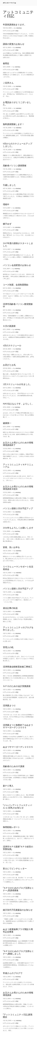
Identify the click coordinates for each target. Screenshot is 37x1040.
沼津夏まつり (9, 705)
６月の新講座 (9, 326)
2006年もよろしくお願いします (18, 528)
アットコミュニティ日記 (11, 30)
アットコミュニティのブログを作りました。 (18, 628)
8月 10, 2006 (7, 288)
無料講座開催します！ (13, 124)
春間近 (6, 63)
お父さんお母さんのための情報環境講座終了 (18, 443)
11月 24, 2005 (7, 1020)
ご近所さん (8, 83)
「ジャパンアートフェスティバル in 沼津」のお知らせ (17, 806)
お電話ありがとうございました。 (17, 103)
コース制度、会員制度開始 (15, 285)
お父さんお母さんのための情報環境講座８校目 (18, 487)
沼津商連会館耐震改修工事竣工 (17, 667)
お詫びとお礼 (9, 365)
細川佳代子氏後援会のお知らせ (18, 910)
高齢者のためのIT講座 (13, 766)
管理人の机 (8, 647)
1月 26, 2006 (7, 448)
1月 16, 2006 (7, 512)
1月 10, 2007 (6, 249)
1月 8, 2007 (6, 268)
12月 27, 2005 (7, 550)
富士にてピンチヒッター (15, 868)
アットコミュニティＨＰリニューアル (18, 465)
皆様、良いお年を (11, 547)
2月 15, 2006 (7, 387)
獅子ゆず (7, 224)
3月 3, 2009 (6, 67)
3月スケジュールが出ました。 (17, 384)
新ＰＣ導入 (8, 786)
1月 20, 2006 (7, 492)
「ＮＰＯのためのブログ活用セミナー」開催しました (18, 952)
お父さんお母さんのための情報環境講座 (18, 993)
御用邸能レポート (11, 827)
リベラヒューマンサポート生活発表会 (18, 568)
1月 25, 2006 (7, 470)
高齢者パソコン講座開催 (14, 165)
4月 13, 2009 (7, 47)
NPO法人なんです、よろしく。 (18, 404)
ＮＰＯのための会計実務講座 (17, 686)
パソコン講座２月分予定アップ (18, 508)
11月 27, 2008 (7, 86)
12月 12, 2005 (7, 572)
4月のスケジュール (12, 345)
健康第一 (7, 423)
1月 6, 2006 (6, 531)
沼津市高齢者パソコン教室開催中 (18, 305)
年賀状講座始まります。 (14, 24)
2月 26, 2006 (7, 368)
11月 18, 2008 (7, 108)
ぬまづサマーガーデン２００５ (18, 747)
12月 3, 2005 (7, 611)
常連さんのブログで (12, 973)
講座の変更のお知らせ (13, 44)
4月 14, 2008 (7, 188)
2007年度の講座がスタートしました (18, 244)
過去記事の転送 (10, 608)
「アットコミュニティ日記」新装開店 (17, 1015)
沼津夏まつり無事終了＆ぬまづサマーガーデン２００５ (18, 726)
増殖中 (6, 204)
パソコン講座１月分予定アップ (18, 588)
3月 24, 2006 (7, 349)
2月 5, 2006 (6, 426)
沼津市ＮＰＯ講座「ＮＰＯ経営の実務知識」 (18, 847)
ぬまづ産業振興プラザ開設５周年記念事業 (18, 930)
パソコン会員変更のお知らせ (17, 265)
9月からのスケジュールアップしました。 (17, 144)
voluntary (19, 28)
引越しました (9, 185)
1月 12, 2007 (6, 208)
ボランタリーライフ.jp (9, 3)
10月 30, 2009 (7, 28)
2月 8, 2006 (6, 407)
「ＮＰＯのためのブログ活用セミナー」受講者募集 (18, 889)
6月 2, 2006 (6, 329)
